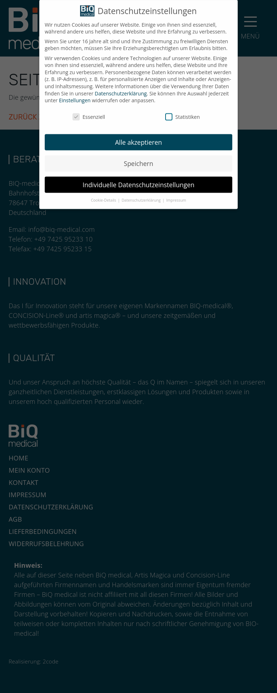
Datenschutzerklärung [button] (142, 196)
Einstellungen (75, 96)
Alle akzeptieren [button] (138, 138)
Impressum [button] (176, 196)
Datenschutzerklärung (121, 89)
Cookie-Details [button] (104, 196)
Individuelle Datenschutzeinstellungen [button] (138, 180)
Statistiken (182, 112)
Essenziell (88, 112)
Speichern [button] (138, 159)
